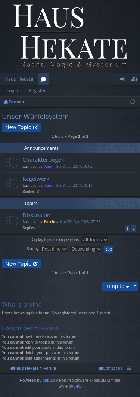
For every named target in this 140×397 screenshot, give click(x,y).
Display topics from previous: (70, 240)
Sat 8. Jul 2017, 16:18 (74, 185)
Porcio (49, 222)
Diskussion (36, 214)
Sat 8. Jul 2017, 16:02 (74, 166)
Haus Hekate (18, 78)
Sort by (47, 249)
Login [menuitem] (124, 80)
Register (37, 90)
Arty (78, 386)
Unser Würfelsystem (35, 116)
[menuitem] (110, 368)
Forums (45, 80)
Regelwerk (35, 178)
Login (12, 90)
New (18, 127)
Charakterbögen (43, 159)
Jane (48, 166)
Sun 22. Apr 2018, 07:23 (79, 222)
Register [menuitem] (136, 80)
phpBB (49, 380)
